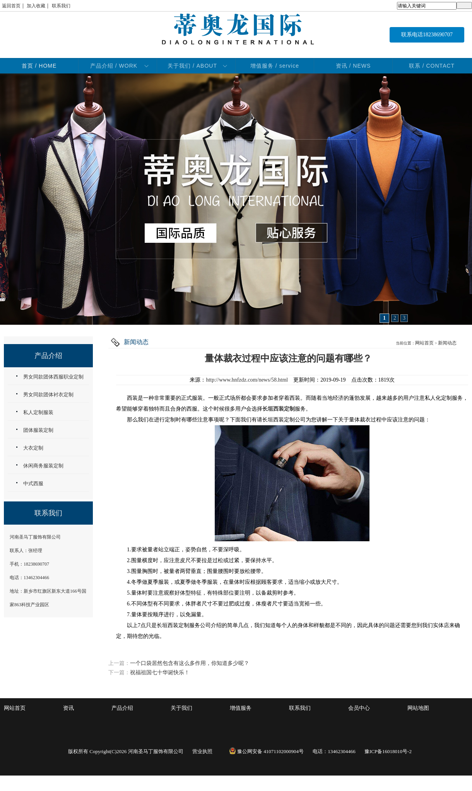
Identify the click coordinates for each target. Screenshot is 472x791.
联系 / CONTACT (432, 66)
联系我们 (61, 6)
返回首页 (11, 6)
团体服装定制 (38, 430)
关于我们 (181, 708)
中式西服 (33, 483)
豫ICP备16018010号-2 (388, 751)
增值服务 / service (274, 66)
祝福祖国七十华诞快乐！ (160, 672)
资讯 (68, 708)
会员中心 (359, 708)
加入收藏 (36, 6)
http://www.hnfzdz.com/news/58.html (247, 380)
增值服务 (240, 708)
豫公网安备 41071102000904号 (266, 751)
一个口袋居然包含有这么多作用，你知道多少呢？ (189, 663)
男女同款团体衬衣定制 (48, 394)
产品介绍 (122, 708)
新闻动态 (447, 343)
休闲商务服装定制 (43, 466)
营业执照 (202, 751)
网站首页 (424, 343)
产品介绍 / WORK (113, 66)
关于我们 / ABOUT (192, 66)
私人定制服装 (38, 412)
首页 (39, 66)
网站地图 (418, 708)
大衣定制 (33, 448)
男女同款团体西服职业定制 (53, 377)
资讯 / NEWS (353, 66)
